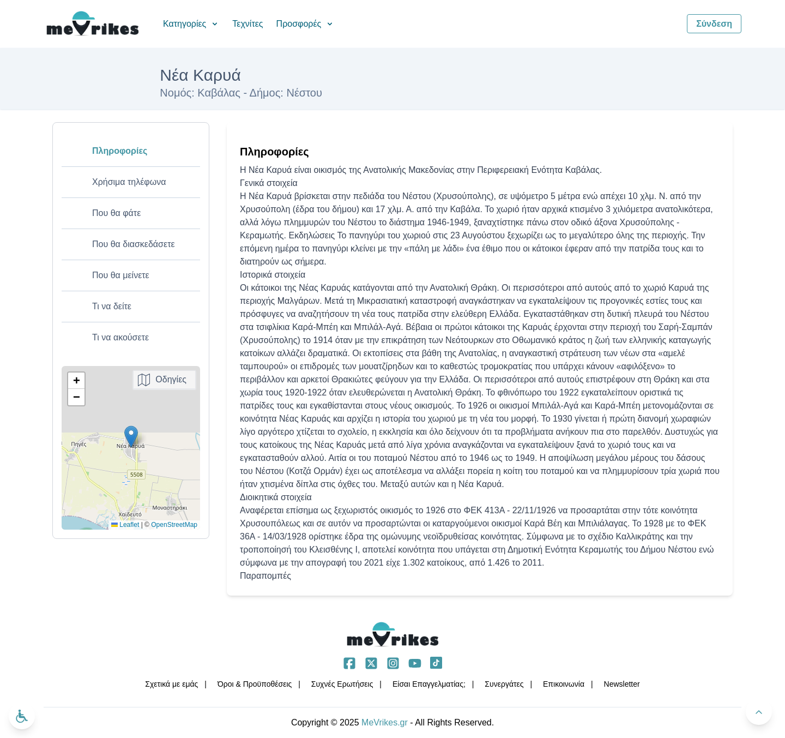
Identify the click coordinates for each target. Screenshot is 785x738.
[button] (131, 436)
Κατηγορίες (191, 23)
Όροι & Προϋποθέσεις (255, 684)
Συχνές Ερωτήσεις (342, 684)
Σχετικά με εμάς (171, 684)
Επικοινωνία (563, 684)
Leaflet (125, 525)
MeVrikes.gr (384, 722)
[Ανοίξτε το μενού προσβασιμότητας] (22, 716)
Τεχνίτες (247, 23)
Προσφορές (305, 23)
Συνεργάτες (504, 684)
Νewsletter (622, 684)
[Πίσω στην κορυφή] (759, 712)
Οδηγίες (170, 379)
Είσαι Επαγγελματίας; (429, 684)
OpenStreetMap (174, 525)
